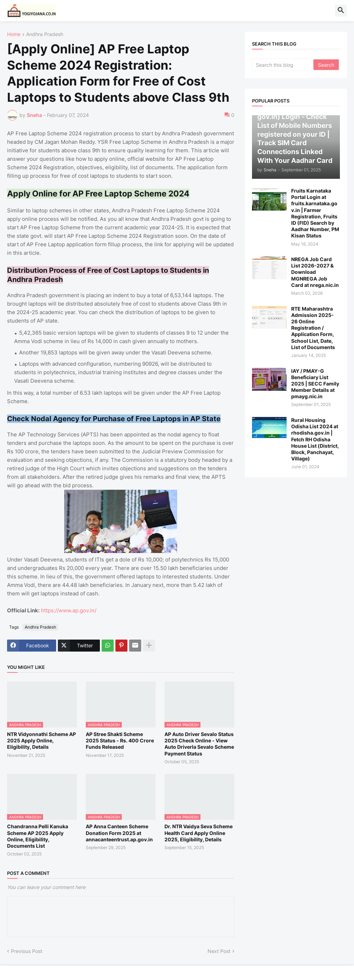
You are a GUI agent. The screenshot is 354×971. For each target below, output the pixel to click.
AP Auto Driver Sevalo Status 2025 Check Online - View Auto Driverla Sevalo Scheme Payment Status (199, 744)
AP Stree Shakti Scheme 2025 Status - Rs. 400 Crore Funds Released (120, 740)
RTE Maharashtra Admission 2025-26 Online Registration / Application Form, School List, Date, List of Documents (313, 328)
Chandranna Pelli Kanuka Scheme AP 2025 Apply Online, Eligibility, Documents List (37, 836)
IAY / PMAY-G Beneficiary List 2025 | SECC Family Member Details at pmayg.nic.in (315, 384)
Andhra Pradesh (44, 34)
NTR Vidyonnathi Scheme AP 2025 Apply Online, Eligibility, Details (41, 740)
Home (13, 34)
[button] (341, 11)
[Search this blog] (283, 64)
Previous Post (26, 951)
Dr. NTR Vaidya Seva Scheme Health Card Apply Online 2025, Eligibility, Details (198, 832)
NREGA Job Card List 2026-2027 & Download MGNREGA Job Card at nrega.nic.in (315, 272)
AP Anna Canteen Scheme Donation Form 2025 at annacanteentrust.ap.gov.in (119, 832)
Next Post (219, 951)
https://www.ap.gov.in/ (68, 610)
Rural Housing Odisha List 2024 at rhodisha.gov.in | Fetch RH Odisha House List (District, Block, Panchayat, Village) (315, 439)
